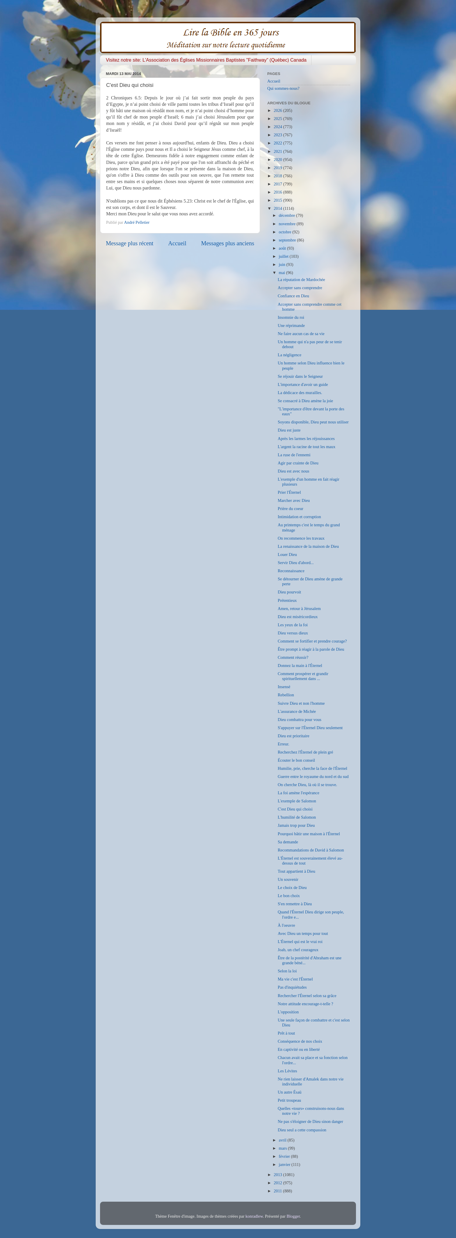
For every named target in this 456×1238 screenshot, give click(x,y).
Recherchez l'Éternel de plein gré (305, 752)
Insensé (284, 686)
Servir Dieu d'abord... (296, 562)
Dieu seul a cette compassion (302, 1130)
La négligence (289, 355)
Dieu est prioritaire (293, 736)
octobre (286, 232)
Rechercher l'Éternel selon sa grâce (307, 995)
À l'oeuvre (286, 925)
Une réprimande (291, 325)
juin (282, 264)
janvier (285, 1164)
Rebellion (286, 695)
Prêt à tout (286, 1033)
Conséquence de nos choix (300, 1041)
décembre (287, 215)
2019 (278, 167)
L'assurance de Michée (297, 711)
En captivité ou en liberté (299, 1049)
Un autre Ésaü (290, 1092)
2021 (278, 151)
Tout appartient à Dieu (296, 871)
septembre (288, 240)
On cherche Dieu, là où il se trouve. (307, 784)
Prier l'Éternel (289, 492)
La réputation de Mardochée (301, 279)
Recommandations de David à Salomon (311, 850)
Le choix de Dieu (292, 887)
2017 (278, 184)
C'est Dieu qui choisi (295, 809)
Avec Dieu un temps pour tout (303, 933)
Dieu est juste (289, 430)
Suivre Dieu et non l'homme (301, 703)
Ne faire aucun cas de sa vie (301, 333)
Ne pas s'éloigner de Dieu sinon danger (310, 1121)
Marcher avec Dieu (294, 500)
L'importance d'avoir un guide (303, 384)
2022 (278, 143)
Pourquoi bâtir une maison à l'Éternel (309, 833)
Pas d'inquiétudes (292, 987)
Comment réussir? (293, 657)
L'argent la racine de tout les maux (306, 446)
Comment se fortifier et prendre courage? (312, 641)
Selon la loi (287, 971)
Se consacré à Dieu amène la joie (305, 400)
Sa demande (288, 842)
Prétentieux (287, 600)
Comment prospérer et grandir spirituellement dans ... (303, 676)
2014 (278, 208)
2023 (278, 135)
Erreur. (283, 744)
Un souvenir (288, 879)
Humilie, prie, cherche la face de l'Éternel (312, 768)
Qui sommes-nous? (283, 88)
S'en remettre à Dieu (295, 903)
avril (283, 1140)
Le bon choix (289, 895)
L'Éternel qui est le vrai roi (300, 941)
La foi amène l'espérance (298, 792)
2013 (278, 1174)
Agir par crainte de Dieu (298, 463)
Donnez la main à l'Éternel (300, 665)
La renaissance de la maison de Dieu (308, 546)
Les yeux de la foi (293, 624)
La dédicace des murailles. (300, 392)
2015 (278, 200)
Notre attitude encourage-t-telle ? (305, 1003)
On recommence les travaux (301, 538)
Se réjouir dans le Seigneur (300, 376)
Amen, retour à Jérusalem (299, 608)
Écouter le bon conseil (296, 760)
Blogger (293, 1216)
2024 (278, 126)
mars (283, 1148)
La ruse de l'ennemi (294, 454)
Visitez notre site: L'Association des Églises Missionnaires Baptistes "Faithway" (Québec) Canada (206, 60)
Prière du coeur (290, 508)
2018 (278, 175)
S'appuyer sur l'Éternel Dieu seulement (310, 727)
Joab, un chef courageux (298, 949)
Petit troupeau (289, 1100)
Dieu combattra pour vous (299, 719)
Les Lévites (287, 1071)
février (285, 1156)
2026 (278, 110)
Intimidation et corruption (299, 516)
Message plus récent (129, 243)
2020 (278, 159)
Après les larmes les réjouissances (306, 438)
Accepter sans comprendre (300, 287)
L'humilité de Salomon (297, 817)
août (283, 248)
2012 (278, 1182)
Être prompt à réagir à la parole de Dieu (311, 649)
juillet (284, 256)
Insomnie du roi (291, 317)
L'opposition (288, 1012)
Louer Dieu (287, 554)
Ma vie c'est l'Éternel (295, 979)
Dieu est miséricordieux (298, 616)
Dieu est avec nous (293, 471)
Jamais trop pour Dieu (296, 825)
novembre (288, 223)
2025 (278, 118)
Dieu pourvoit (289, 592)
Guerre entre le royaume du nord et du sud (313, 776)
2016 (278, 192)
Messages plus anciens (227, 243)
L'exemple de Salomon (297, 801)
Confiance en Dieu (293, 296)
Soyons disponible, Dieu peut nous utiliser (313, 422)
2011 (278, 1191)
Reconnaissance (291, 570)
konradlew (254, 1216)
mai (282, 272)
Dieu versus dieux (293, 633)
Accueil (177, 243)
